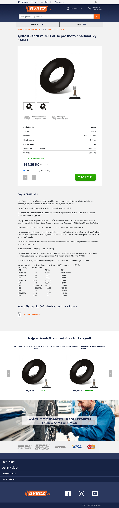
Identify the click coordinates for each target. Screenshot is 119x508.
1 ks (26, 170)
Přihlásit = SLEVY (77, 9)
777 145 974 (35, 2)
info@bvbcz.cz (59, 2)
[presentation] (8, 373)
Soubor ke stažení (32, 314)
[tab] (59, 462)
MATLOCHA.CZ (96, 505)
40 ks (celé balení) (41, 170)
